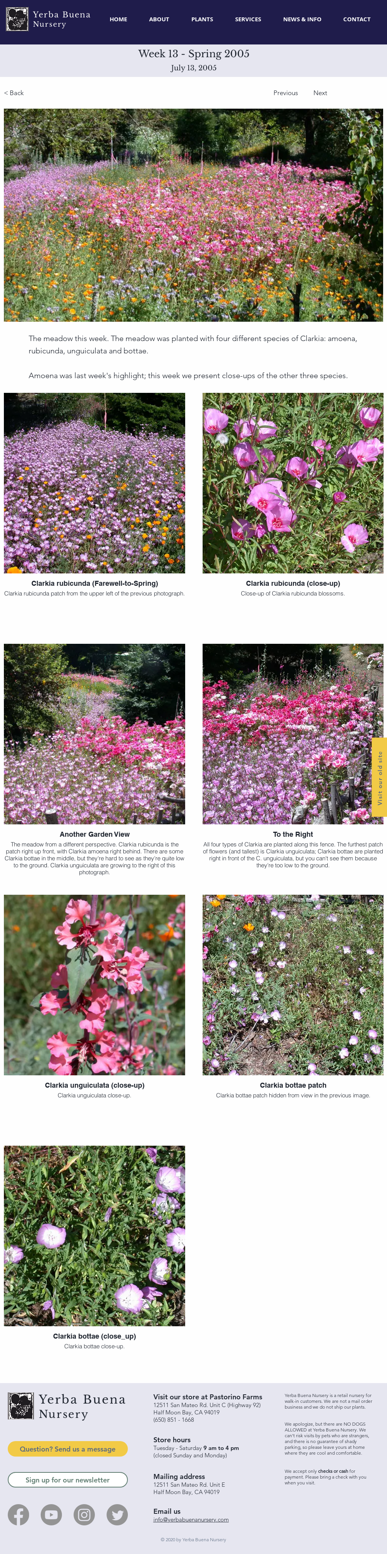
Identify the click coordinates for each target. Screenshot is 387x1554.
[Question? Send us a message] (68, 1449)
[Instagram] (84, 1514)
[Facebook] (18, 1514)
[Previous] (254, 93)
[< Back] (55, 93)
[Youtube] (51, 1514)
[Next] (344, 93)
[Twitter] (117, 1514)
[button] (202, 19)
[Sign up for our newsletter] (68, 1479)
